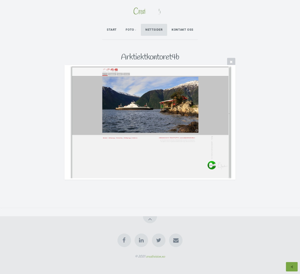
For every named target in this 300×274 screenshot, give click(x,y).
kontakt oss (182, 29)
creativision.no (155, 256)
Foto (130, 29)
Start (112, 29)
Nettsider (154, 29)
